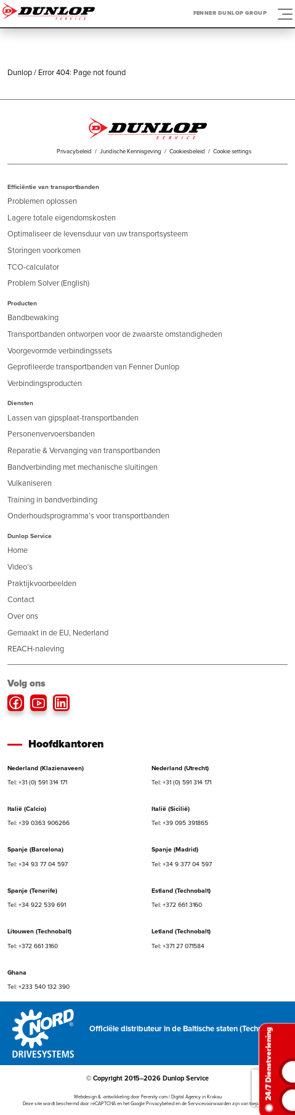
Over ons (22, 616)
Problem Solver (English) (48, 283)
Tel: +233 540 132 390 (38, 986)
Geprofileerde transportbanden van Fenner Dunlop (93, 366)
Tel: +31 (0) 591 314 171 (37, 782)
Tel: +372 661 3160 (177, 904)
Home (17, 550)
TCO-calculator (33, 267)
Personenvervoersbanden (51, 434)
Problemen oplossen (42, 201)
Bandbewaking (33, 317)
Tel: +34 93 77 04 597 (37, 864)
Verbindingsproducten (44, 383)
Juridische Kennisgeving (130, 151)
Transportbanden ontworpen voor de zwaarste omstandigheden (114, 334)
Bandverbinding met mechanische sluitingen (82, 467)
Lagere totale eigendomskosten (61, 217)
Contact (20, 599)
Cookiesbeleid (187, 151)
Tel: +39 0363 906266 (38, 822)
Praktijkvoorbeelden (41, 583)
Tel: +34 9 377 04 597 (182, 864)
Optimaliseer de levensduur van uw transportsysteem (97, 234)
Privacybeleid (74, 151)
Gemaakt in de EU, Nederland (57, 632)
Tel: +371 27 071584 (178, 946)
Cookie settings (232, 151)
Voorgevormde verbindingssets (59, 350)
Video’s (20, 567)
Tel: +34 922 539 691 (36, 904)
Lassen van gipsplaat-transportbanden (73, 418)
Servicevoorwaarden (209, 1103)
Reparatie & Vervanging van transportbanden (83, 450)
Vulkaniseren (29, 483)
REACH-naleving (35, 648)
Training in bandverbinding (52, 499)
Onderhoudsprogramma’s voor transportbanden (88, 515)
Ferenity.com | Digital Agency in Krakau (181, 1096)
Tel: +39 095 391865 (180, 822)
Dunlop (19, 72)
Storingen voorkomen (44, 250)
